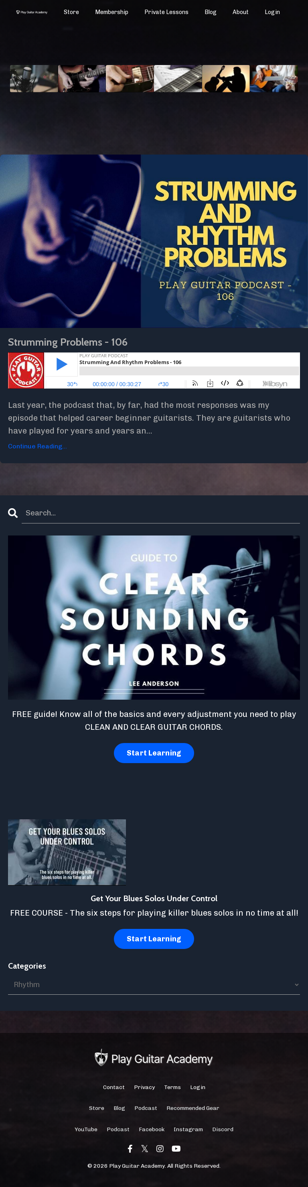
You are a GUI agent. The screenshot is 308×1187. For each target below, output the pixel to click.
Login (272, 12)
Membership (112, 12)
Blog (211, 12)
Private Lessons (167, 12)
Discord (222, 1133)
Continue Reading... (37, 449)
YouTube (86, 1133)
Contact (114, 1091)
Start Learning (154, 757)
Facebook (151, 1133)
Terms (172, 1091)
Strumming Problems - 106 (84, 343)
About (241, 12)
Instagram (188, 1133)
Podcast (145, 1112)
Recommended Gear (192, 1112)
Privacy (144, 1091)
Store (71, 12)
